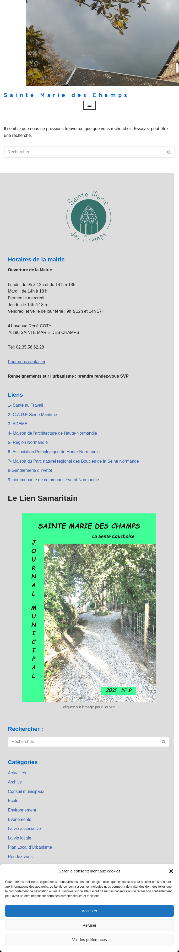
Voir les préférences (89, 939)
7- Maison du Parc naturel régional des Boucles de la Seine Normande (73, 461)
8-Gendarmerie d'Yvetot (30, 470)
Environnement (22, 810)
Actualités (17, 773)
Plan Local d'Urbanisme (30, 847)
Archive (15, 782)
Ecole (13, 800)
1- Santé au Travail (25, 405)
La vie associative (24, 828)
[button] (171, 871)
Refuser (89, 925)
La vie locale (19, 838)
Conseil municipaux (26, 791)
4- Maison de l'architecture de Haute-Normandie (52, 433)
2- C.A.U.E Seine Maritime (32, 414)
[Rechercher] (83, 152)
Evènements (19, 819)
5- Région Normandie (28, 442)
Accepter (89, 911)
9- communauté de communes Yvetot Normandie (53, 480)
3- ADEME (18, 424)
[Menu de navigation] (89, 105)
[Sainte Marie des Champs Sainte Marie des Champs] (66, 94)
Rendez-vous (20, 856)
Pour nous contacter (26, 362)
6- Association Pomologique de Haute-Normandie (54, 452)
